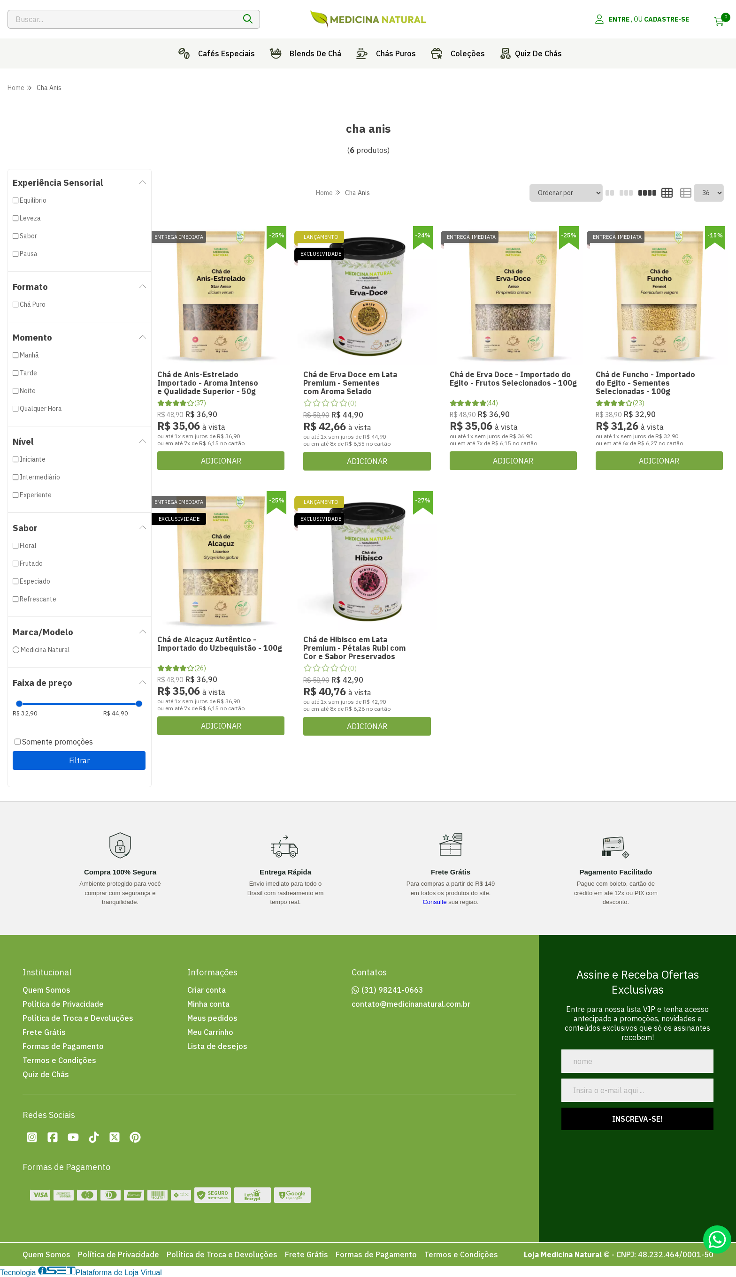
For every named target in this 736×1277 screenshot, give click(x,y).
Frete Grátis (44, 1032)
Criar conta (206, 990)
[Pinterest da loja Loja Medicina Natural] (135, 1137)
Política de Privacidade (63, 1004)
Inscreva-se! (637, 1119)
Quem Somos (46, 990)
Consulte (434, 901)
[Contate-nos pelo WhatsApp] (717, 1239)
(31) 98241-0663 (392, 990)
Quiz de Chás (46, 1074)
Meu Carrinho (210, 1032)
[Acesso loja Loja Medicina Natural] (641, 19)
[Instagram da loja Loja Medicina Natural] (32, 1137)
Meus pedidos (212, 1018)
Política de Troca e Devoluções (78, 1018)
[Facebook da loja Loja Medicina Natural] (52, 1137)
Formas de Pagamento (63, 1046)
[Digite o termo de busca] (122, 19)
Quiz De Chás (529, 53)
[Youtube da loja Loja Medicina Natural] (73, 1137)
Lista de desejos (217, 1046)
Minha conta (208, 1004)
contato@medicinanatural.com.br (411, 1004)
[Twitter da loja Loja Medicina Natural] (114, 1137)
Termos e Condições (59, 1060)
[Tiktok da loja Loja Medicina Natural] (93, 1137)
